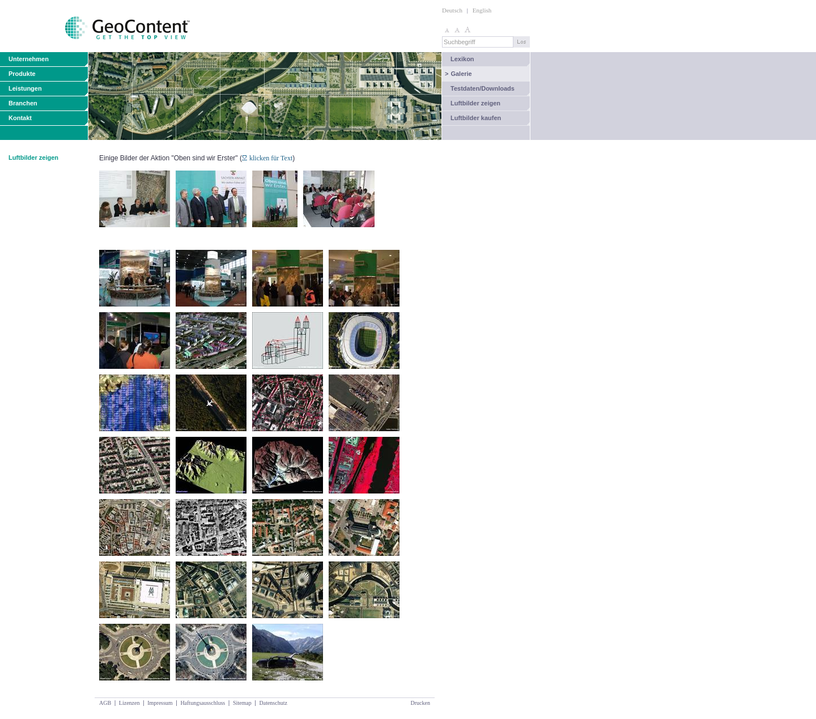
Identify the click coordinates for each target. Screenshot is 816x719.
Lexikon (462, 59)
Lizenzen (129, 703)
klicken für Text (267, 158)
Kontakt (20, 117)
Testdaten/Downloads (482, 88)
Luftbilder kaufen (475, 117)
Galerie (458, 73)
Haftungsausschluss (202, 703)
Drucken (420, 703)
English (482, 10)
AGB (105, 703)
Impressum (159, 703)
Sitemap (242, 703)
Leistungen (25, 88)
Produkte (22, 73)
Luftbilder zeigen (475, 103)
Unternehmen (28, 59)
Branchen (22, 103)
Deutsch (452, 10)
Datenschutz (273, 703)
